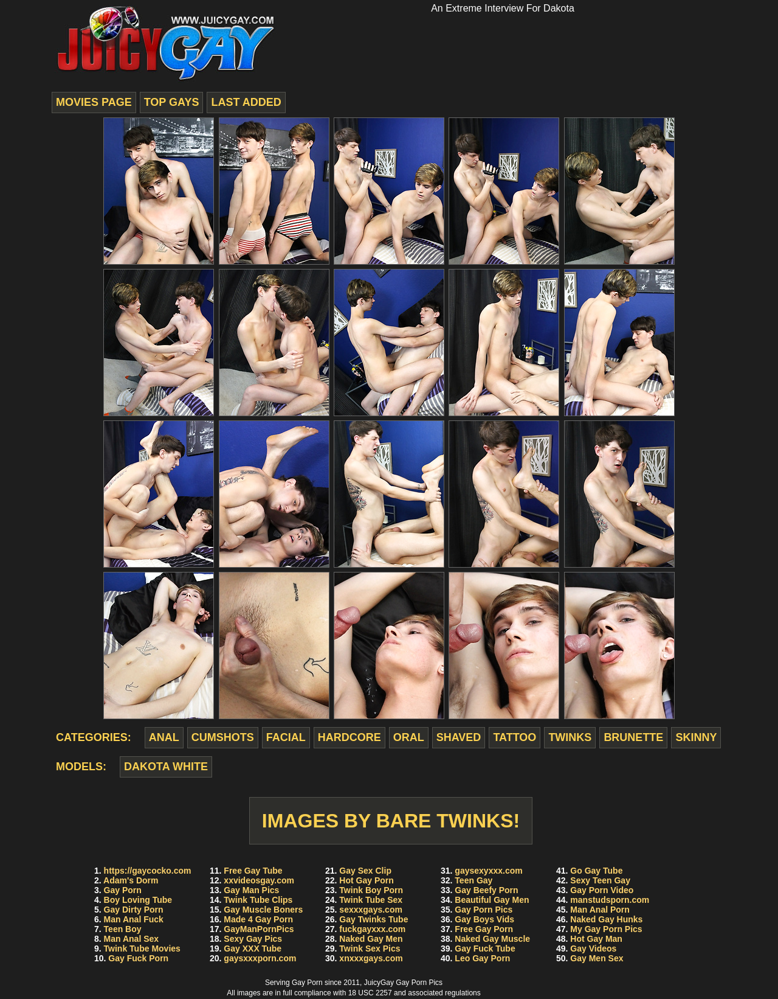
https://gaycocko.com (147, 870)
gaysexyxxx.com (488, 870)
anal (164, 737)
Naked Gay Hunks (606, 919)
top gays (171, 102)
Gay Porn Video (601, 890)
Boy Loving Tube (138, 900)
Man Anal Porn (600, 909)
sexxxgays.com (370, 909)
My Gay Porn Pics (606, 929)
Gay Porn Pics (483, 909)
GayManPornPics (259, 929)
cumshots (222, 737)
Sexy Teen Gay (600, 880)
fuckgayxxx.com (372, 929)
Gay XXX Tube (252, 948)
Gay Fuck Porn (138, 958)
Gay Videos (593, 948)
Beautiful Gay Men (492, 900)
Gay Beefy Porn (486, 890)
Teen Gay (473, 880)
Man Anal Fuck (134, 919)
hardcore (349, 737)
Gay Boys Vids (484, 919)
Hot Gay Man (596, 939)
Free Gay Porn (484, 929)
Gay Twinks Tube (373, 919)
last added (246, 102)
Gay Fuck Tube (485, 948)
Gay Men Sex (596, 958)
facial (286, 737)
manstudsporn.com (609, 900)
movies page (94, 102)
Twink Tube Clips (258, 900)
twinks (569, 737)
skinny (696, 737)
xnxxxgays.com (370, 958)
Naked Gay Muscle (492, 939)
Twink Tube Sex (370, 900)
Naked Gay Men (370, 939)
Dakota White (166, 767)
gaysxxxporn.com (260, 958)
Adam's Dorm (130, 880)
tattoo (514, 737)
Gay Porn (123, 890)
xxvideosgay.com (259, 880)
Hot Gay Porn (366, 880)
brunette (633, 737)
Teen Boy (123, 929)
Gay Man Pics (251, 890)
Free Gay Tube (253, 870)
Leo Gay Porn (482, 958)
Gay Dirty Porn (134, 909)
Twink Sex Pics (369, 948)
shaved (458, 737)
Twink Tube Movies (142, 948)
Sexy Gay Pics (253, 939)
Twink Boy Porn (371, 890)
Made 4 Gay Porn (258, 919)
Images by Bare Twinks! (391, 821)
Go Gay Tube (596, 870)
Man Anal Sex (131, 939)
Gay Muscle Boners (263, 909)
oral (408, 737)
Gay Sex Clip (365, 870)
